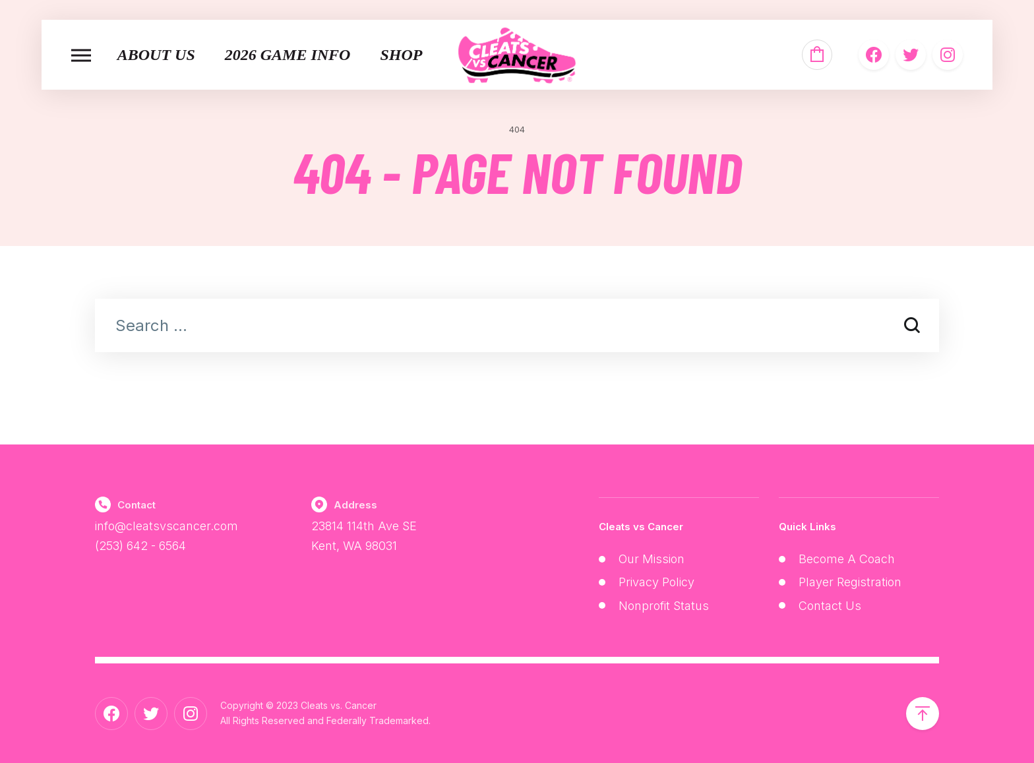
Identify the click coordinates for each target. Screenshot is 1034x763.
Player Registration (850, 582)
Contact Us (830, 606)
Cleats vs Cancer (641, 526)
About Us (156, 54)
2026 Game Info (288, 54)
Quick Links (807, 526)
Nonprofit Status (664, 606)
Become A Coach (847, 559)
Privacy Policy (656, 582)
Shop (401, 54)
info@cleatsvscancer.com (166, 526)
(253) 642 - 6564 (140, 546)
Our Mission (651, 559)
